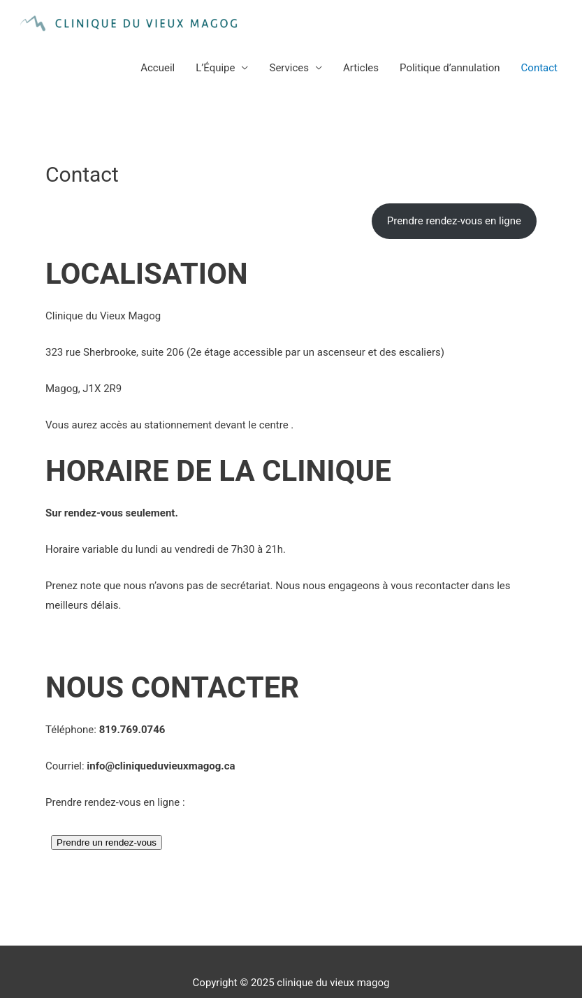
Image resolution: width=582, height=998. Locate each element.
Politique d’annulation (450, 68)
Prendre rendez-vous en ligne (454, 221)
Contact (539, 68)
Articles (361, 68)
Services (289, 68)
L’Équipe (215, 68)
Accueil (157, 68)
